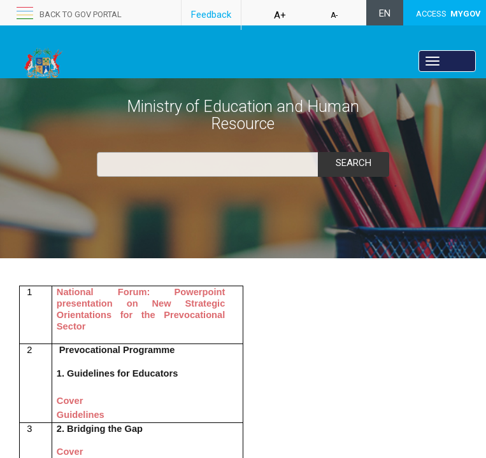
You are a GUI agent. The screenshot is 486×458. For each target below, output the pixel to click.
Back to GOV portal (80, 14)
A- (334, 15)
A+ (280, 15)
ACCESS (448, 13)
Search (353, 163)
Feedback (211, 14)
